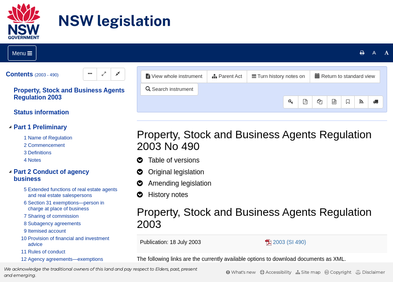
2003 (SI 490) (289, 242)
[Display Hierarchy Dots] (90, 74)
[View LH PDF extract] (319, 102)
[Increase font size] (386, 52)
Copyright (338, 272)
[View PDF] (305, 102)
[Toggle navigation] (22, 53)
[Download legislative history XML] (334, 102)
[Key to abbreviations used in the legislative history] (290, 102)
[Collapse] (118, 74)
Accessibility (275, 272)
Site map (308, 272)
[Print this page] (362, 52)
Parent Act (227, 76)
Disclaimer (370, 272)
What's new (241, 272)
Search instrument (169, 89)
